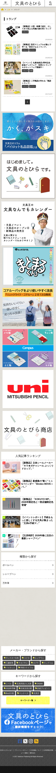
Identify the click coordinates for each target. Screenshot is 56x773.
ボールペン (27, 565)
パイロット (10, 668)
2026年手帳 (10, 688)
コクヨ (26, 658)
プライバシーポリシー (21, 750)
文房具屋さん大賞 (24, 684)
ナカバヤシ (23, 663)
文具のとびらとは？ (6, 750)
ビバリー (32, 50)
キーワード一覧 (26, 700)
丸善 (31, 70)
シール (8, 684)
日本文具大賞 (26, 688)
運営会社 (32, 753)
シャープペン (27, 574)
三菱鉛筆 (9, 663)
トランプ (25, 32)
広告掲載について (36, 750)
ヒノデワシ (39, 658)
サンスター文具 (12, 658)
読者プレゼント (43, 688)
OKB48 (40, 684)
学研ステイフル (26, 668)
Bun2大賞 (10, 693)
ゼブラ (36, 663)
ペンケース (23, 693)
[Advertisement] (28, 617)
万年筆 (27, 583)
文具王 (36, 693)
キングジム (48, 663)
